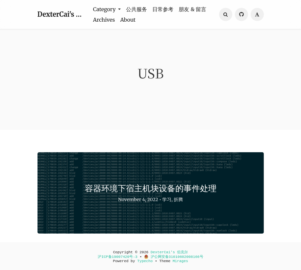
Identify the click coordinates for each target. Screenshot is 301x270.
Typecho (145, 261)
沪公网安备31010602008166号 (173, 257)
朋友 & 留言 (192, 9)
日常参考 (162, 9)
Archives (104, 19)
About (128, 19)
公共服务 (136, 9)
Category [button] (105, 9)
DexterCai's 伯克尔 (61, 14)
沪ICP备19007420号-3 (117, 257)
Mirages (180, 261)
